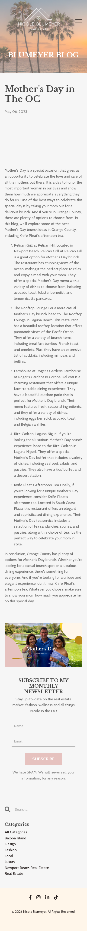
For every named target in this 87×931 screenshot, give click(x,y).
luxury (10, 862)
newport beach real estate (27, 868)
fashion (11, 850)
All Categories (16, 832)
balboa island (15, 838)
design (10, 844)
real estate (14, 873)
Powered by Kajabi (44, 919)
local (9, 856)
